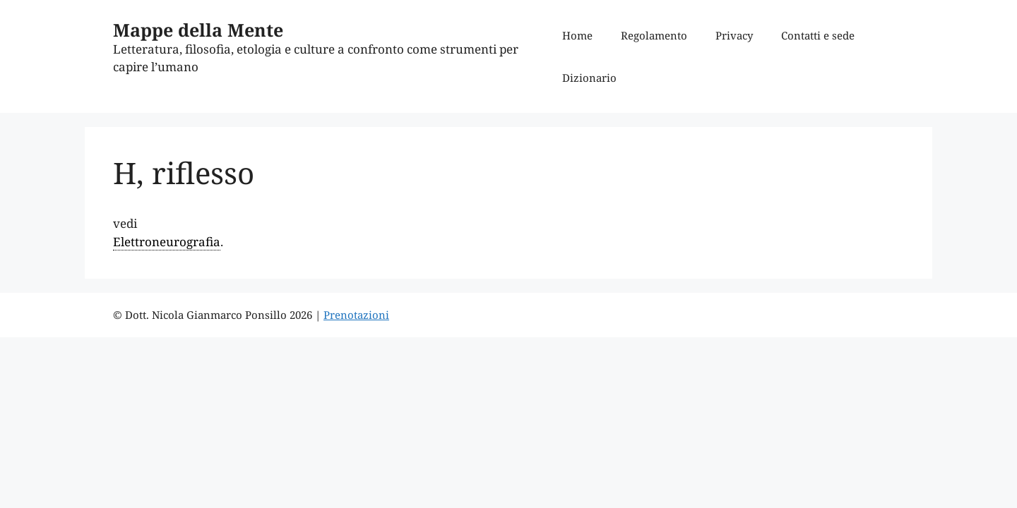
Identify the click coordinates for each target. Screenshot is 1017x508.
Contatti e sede (818, 35)
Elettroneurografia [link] (166, 242)
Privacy (734, 35)
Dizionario (589, 78)
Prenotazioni (356, 315)
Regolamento (654, 35)
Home (577, 35)
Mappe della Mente (198, 30)
